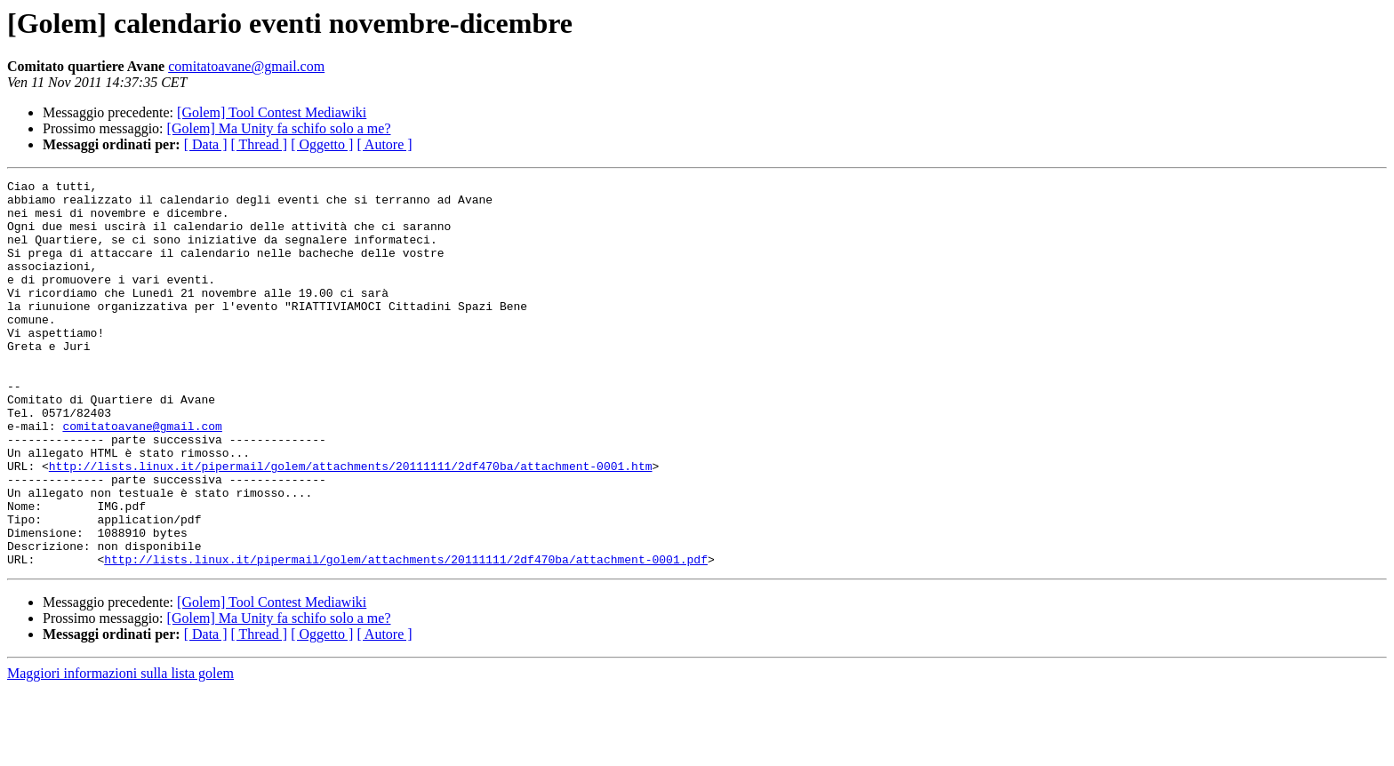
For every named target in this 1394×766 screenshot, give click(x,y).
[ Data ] (206, 144)
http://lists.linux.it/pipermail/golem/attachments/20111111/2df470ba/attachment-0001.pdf (406, 636)
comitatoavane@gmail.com (246, 66)
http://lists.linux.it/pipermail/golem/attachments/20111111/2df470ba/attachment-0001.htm (351, 524)
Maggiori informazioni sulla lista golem (120, 750)
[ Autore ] (384, 144)
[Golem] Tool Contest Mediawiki (271, 112)
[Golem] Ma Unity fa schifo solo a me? (279, 128)
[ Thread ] (259, 144)
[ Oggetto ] (322, 144)
